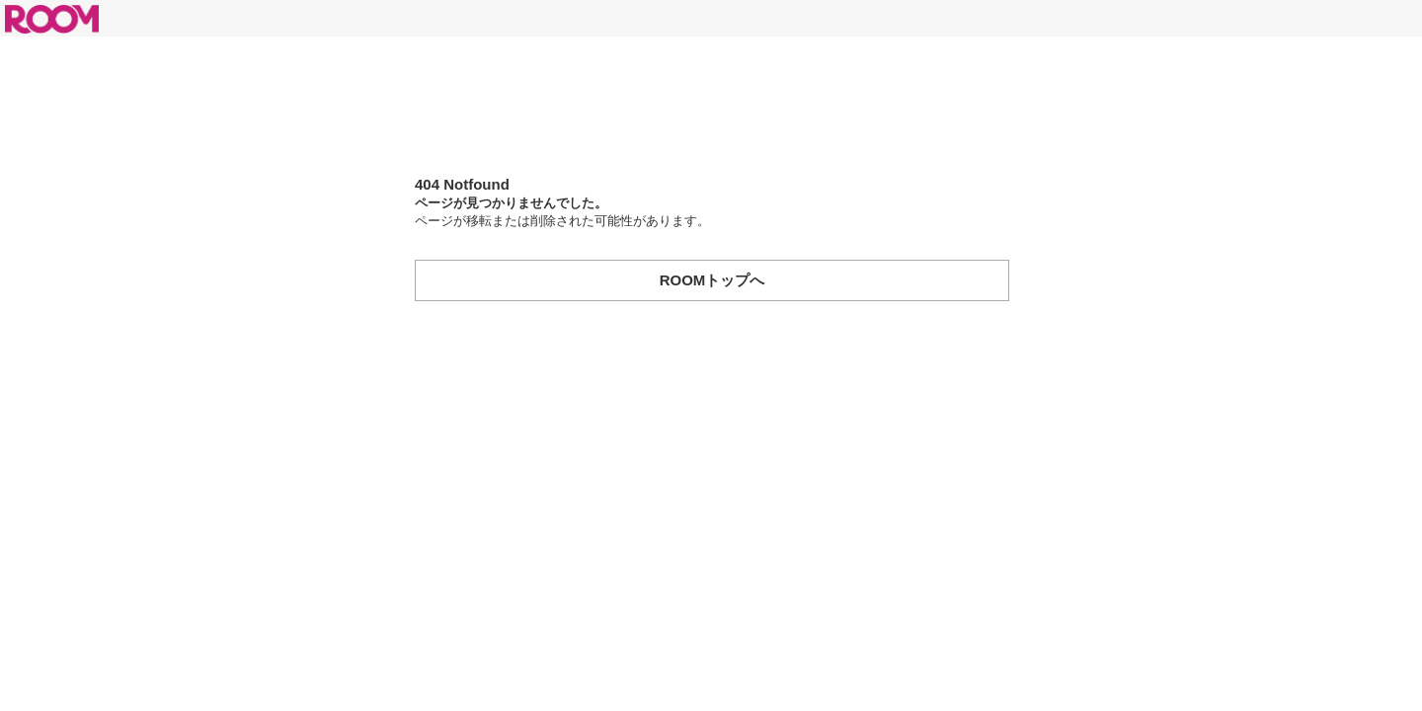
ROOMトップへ (712, 280)
